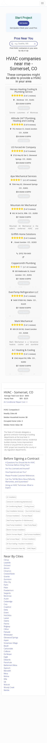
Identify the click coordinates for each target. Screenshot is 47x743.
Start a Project (8, 720)
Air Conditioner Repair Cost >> (16, 402)
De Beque (8, 654)
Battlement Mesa (10, 665)
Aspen (6, 640)
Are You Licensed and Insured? (17, 468)
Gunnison (7, 579)
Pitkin (6, 587)
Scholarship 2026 (35, 711)
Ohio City (7, 582)
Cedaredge (8, 601)
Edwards (7, 659)
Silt (5, 682)
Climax (6, 560)
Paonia (6, 623)
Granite (7, 576)
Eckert (6, 612)
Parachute (8, 662)
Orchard (7, 565)
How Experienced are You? (15, 472)
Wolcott (7, 684)
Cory (5, 604)
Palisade (7, 632)
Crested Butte (9, 574)
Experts (16, 714)
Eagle (6, 657)
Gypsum (7, 668)
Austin (6, 598)
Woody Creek (9, 687)
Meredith (7, 671)
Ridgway (7, 626)
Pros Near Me (8, 717)
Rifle (5, 679)
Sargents (7, 593)
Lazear (6, 618)
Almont (6, 568)
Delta (6, 610)
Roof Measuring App (21, 717)
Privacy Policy (34, 714)
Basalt (6, 646)
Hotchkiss (7, 615)
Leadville (7, 562)
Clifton (6, 629)
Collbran (7, 651)
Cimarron (7, 571)
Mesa (6, 673)
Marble (6, 690)
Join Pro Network (20, 711)
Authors (32, 717)
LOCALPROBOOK (16, 3)
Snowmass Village (11, 643)
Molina (6, 676)
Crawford (7, 607)
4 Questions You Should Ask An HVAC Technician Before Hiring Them (20, 463)
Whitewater (8, 635)
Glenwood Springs (11, 637)
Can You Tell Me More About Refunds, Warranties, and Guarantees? (20, 480)
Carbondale (8, 648)
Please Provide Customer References (19, 475)
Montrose (7, 596)
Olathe (6, 621)
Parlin (6, 585)
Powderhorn (9, 590)
